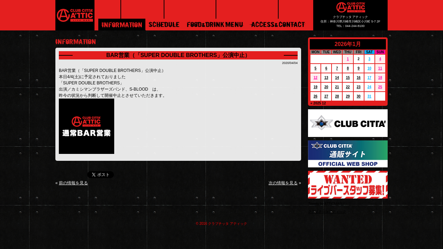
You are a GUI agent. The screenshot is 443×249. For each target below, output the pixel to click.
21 (337, 87)
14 (337, 78)
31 (369, 96)
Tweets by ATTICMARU (326, 204)
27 (326, 96)
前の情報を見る (73, 183)
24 (369, 87)
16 (359, 78)
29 (348, 96)
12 (315, 78)
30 (359, 96)
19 (315, 87)
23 (359, 87)
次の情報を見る (283, 183)
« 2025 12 (318, 103)
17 (369, 78)
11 (380, 68)
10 (369, 68)
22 (348, 87)
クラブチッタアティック (327, 211)
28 (337, 96)
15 (348, 78)
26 (315, 96)
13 (326, 78)
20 (326, 87)
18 (380, 78)
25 (380, 87)
